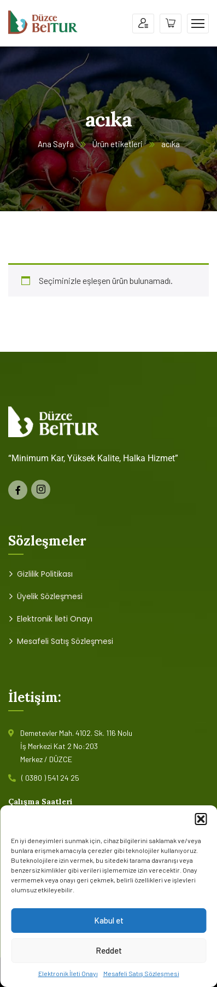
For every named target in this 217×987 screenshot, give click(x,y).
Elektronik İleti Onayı (68, 973)
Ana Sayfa (56, 144)
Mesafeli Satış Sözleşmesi (141, 973)
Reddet (109, 950)
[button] (200, 819)
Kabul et (109, 920)
